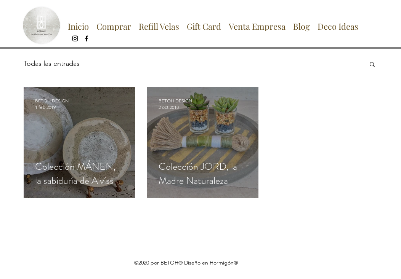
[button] (372, 65)
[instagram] (75, 38)
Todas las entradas (52, 63)
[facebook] (86, 38)
